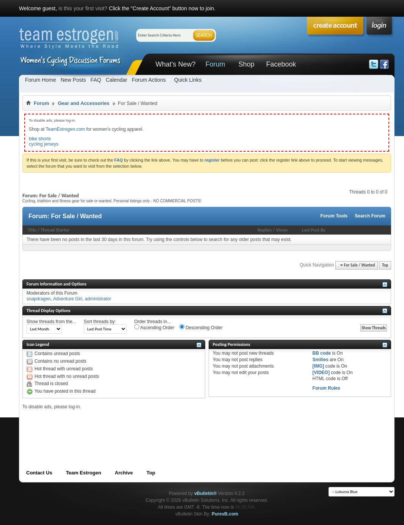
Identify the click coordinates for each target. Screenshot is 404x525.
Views (282, 230)
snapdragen (38, 298)
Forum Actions (148, 80)
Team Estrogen (83, 473)
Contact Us (39, 473)
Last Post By (313, 230)
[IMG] (318, 366)
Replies (265, 230)
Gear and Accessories (83, 103)
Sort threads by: (100, 321)
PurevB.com (225, 514)
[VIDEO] (321, 372)
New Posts (73, 80)
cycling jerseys (43, 144)
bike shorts (40, 138)
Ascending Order (154, 327)
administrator (98, 298)
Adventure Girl (67, 298)
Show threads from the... (51, 321)
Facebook (281, 64)
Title (32, 230)
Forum (215, 64)
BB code (322, 353)
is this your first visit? (82, 8)
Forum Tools (334, 216)
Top (385, 265)
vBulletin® (205, 493)
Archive (124, 473)
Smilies (321, 359)
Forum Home (40, 80)
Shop (246, 64)
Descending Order (201, 327)
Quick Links (187, 80)
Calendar (116, 80)
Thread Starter (55, 230)
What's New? (175, 64)
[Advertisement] (160, 427)
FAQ (96, 80)
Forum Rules (326, 388)
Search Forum (370, 216)
